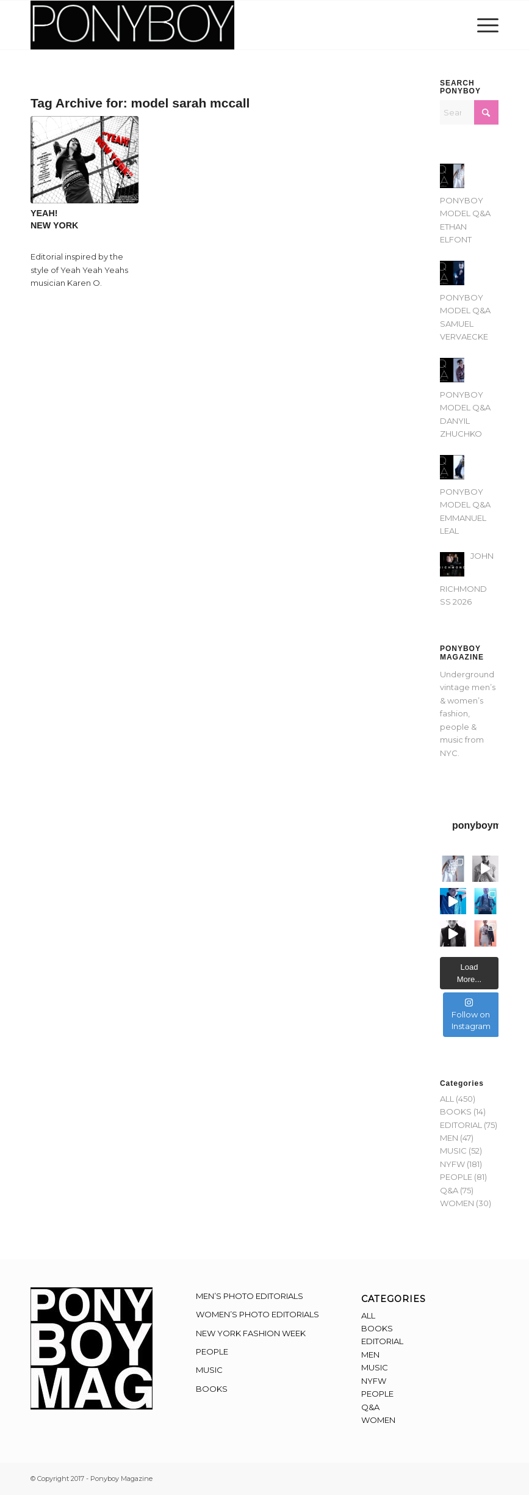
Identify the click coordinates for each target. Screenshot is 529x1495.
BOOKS (456, 1111)
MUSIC (453, 1150)
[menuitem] (484, 25)
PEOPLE (456, 1177)
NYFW (452, 1164)
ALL (447, 1099)
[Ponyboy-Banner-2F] (132, 25)
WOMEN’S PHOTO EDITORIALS (257, 1314)
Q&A (449, 1190)
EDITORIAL (461, 1125)
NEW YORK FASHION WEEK (251, 1333)
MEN (449, 1138)
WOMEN (457, 1203)
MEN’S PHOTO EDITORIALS (249, 1296)
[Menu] (484, 25)
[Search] (469, 112)
